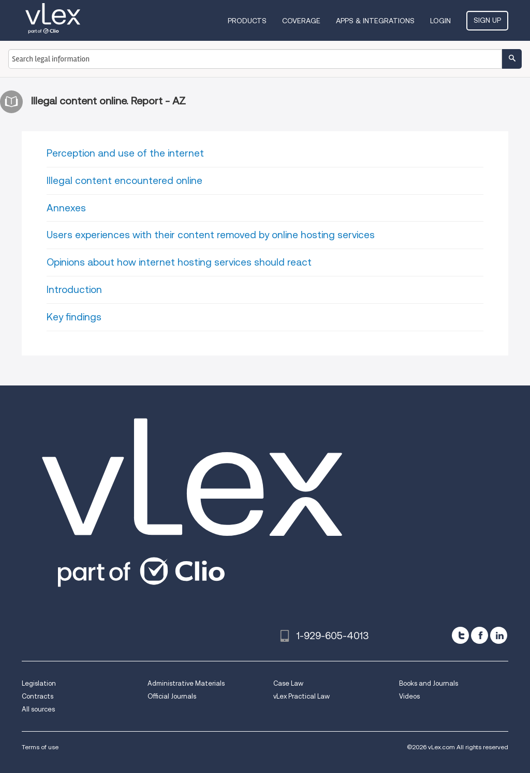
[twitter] (460, 635)
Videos (409, 696)
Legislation (39, 683)
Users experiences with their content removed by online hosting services (211, 234)
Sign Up (487, 20)
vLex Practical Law (301, 696)
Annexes (66, 208)
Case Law (288, 683)
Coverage (301, 21)
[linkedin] (498, 635)
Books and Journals (428, 683)
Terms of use (40, 747)
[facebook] (479, 635)
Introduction (74, 289)
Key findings (74, 317)
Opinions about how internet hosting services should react (179, 262)
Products (247, 21)
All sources (38, 709)
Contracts (37, 696)
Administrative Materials (186, 683)
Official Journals (172, 696)
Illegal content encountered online (124, 180)
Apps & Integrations (375, 21)
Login (440, 21)
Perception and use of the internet (125, 153)
